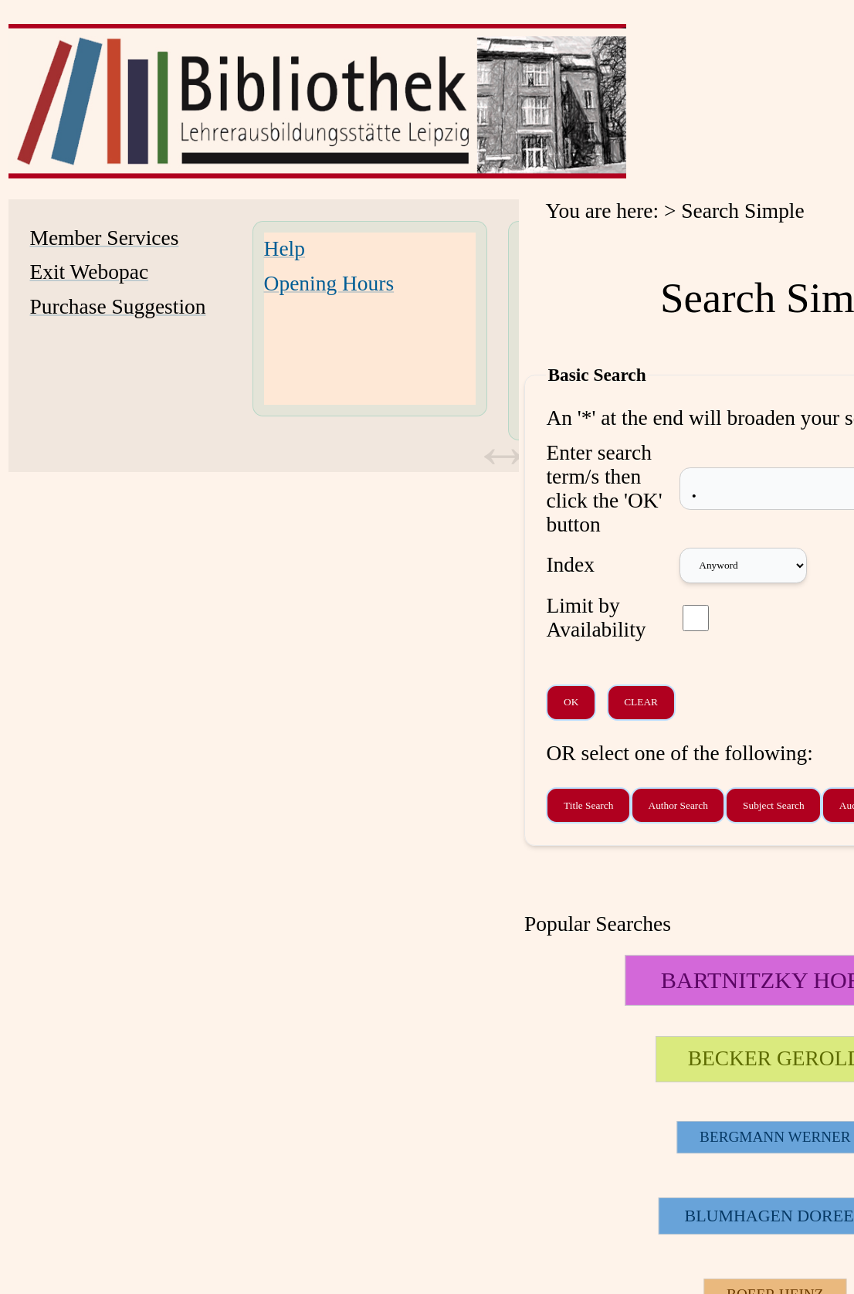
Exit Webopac (89, 272)
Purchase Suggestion (118, 306)
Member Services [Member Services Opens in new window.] (104, 238)
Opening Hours (329, 283)
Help (284, 248)
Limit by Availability (596, 617)
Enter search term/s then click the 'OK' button (604, 488)
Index (570, 564)
